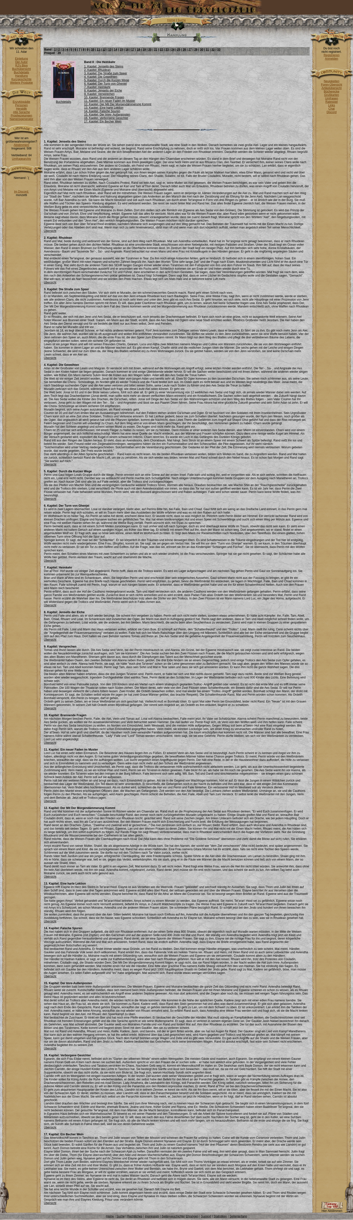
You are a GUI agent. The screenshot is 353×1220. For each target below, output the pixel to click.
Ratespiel (331, 102)
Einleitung (21, 58)
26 (184, 49)
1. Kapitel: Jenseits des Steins (103, 66)
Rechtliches (134, 1216)
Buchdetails (21, 72)
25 (178, 49)
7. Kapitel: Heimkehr (97, 87)
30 (201, 49)
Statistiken (220, 1216)
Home (171, 20)
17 (132, 49)
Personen (21, 105)
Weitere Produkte (21, 82)
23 (167, 49)
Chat (331, 108)
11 (98, 49)
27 (190, 49)
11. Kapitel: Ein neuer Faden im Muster (109, 101)
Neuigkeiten (331, 81)
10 (92, 49)
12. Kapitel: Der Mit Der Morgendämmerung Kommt (117, 104)
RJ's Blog (21, 65)
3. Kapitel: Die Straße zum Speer (105, 73)
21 (155, 49)
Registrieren (332, 55)
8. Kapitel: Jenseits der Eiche (103, 90)
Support (206, 1216)
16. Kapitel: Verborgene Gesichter (106, 118)
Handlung (21, 76)
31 (207, 49)
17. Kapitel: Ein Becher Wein (103, 121)
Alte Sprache (21, 112)
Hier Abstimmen (332, 1210)
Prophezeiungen (21, 115)
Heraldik (21, 108)
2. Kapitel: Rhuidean (97, 70)
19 (144, 49)
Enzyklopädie (21, 102)
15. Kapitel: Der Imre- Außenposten (107, 114)
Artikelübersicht (331, 88)
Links (331, 105)
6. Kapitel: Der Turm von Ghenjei (105, 83)
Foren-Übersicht (331, 84)
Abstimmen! (21, 145)
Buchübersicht (21, 69)
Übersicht (50, 231)
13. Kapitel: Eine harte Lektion (103, 107)
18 (138, 49)
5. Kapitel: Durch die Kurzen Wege (106, 80)
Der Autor (21, 62)
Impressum (152, 1216)
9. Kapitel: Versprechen (99, 94)
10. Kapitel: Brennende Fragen (104, 97)
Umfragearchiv (21, 158)
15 (121, 49)
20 (149, 49)
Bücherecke (331, 91)
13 (109, 49)
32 (212, 49)
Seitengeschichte (173, 1216)
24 (173, 49)
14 (115, 49)
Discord (332, 112)
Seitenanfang (238, 1216)
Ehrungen (192, 1216)
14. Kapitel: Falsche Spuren (102, 111)
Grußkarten (331, 95)
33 (218, 49)
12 (104, 49)
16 (126, 49)
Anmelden (331, 58)
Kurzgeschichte (21, 79)
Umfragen (331, 98)
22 (161, 49)
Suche (181, 20)
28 (195, 49)
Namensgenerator (21, 119)
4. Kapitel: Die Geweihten (100, 77)
